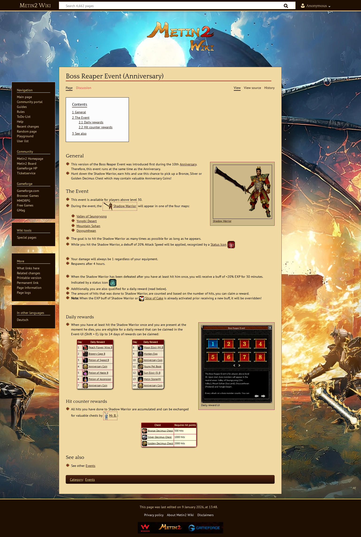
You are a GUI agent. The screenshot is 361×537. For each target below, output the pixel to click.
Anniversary (188, 164)
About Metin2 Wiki (180, 515)
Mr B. (112, 415)
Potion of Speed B (99, 360)
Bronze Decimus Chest (160, 430)
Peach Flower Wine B (100, 347)
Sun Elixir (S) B (152, 372)
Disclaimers (205, 515)
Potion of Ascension (100, 379)
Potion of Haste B (98, 372)
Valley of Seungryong (92, 216)
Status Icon (219, 244)
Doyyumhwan (86, 230)
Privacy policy (154, 515)
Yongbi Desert (87, 221)
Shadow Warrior (222, 221)
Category (76, 479)
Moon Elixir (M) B (153, 347)
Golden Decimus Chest (160, 443)
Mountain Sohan (88, 226)
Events (90, 465)
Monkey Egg (150, 353)
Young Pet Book (152, 366)
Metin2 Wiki (35, 5)
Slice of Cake (154, 298)
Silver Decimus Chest (160, 436)
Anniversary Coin (98, 366)
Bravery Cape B (97, 353)
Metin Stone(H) (152, 379)
